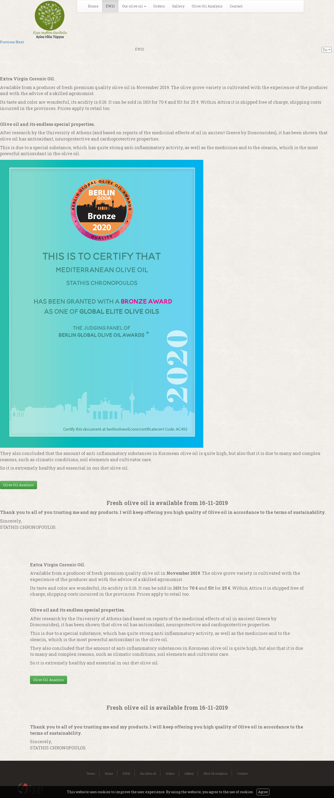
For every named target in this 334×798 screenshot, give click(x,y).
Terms (90, 773)
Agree (263, 792)
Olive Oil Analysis (207, 6)
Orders (159, 6)
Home (93, 6)
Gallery (178, 6)
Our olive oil (148, 773)
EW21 (110, 6)
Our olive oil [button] (134, 6)
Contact (236, 6)
